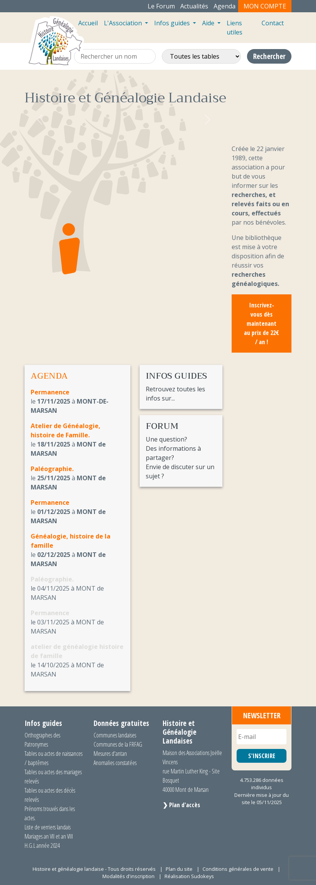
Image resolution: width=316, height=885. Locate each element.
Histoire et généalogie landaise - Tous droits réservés (94, 868)
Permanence (50, 392)
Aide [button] (209, 23)
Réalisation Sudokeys (189, 876)
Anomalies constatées (115, 763)
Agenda (224, 6)
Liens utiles (234, 27)
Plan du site (179, 868)
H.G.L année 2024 (42, 845)
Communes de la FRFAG (118, 744)
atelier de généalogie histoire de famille (77, 651)
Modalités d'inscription (128, 876)
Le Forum (161, 6)
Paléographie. (52, 469)
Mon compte (265, 6)
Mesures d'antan (110, 753)
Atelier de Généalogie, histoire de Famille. (65, 430)
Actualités (194, 6)
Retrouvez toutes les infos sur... (181, 386)
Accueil (88, 23)
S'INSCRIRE (261, 756)
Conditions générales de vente (237, 868)
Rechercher (269, 56)
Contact (273, 23)
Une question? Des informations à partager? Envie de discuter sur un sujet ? (181, 450)
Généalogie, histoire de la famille (70, 541)
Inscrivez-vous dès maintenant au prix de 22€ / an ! (261, 323)
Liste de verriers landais (48, 827)
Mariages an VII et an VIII (49, 836)
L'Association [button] (123, 23)
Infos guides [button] (172, 23)
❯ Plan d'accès (181, 805)
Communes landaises (115, 735)
